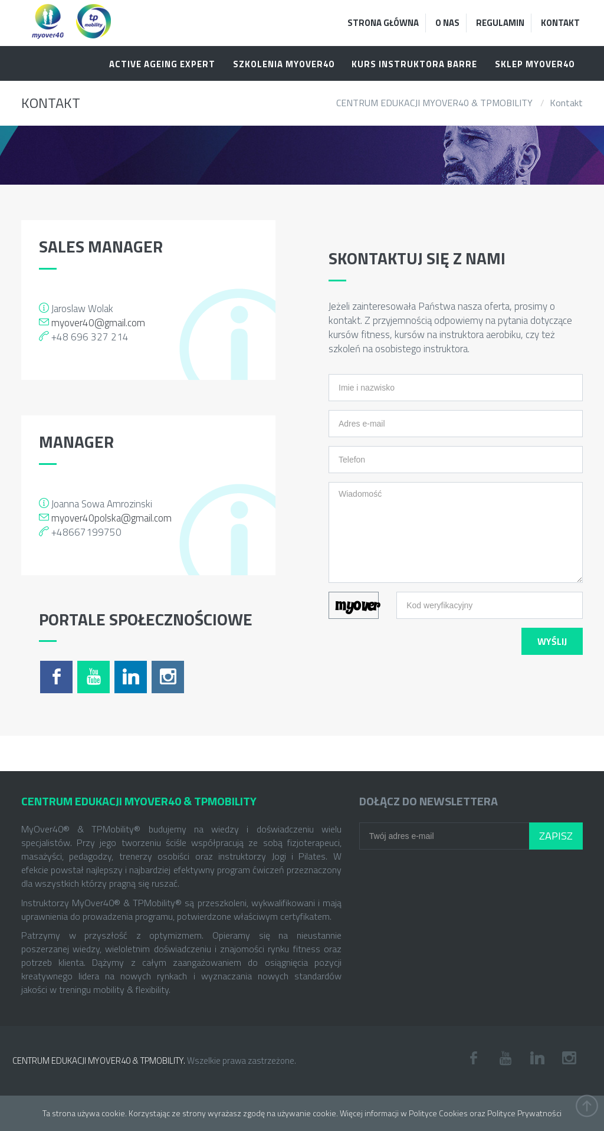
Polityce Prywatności (524, 1113)
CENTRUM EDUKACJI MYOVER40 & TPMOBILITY (434, 103)
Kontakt (560, 22)
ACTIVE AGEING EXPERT (162, 64)
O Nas (447, 22)
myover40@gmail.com (98, 322)
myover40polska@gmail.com (111, 518)
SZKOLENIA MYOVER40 (283, 64)
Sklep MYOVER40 (534, 64)
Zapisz (556, 836)
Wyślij (552, 641)
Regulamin (500, 22)
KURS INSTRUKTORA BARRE (414, 64)
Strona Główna (383, 22)
